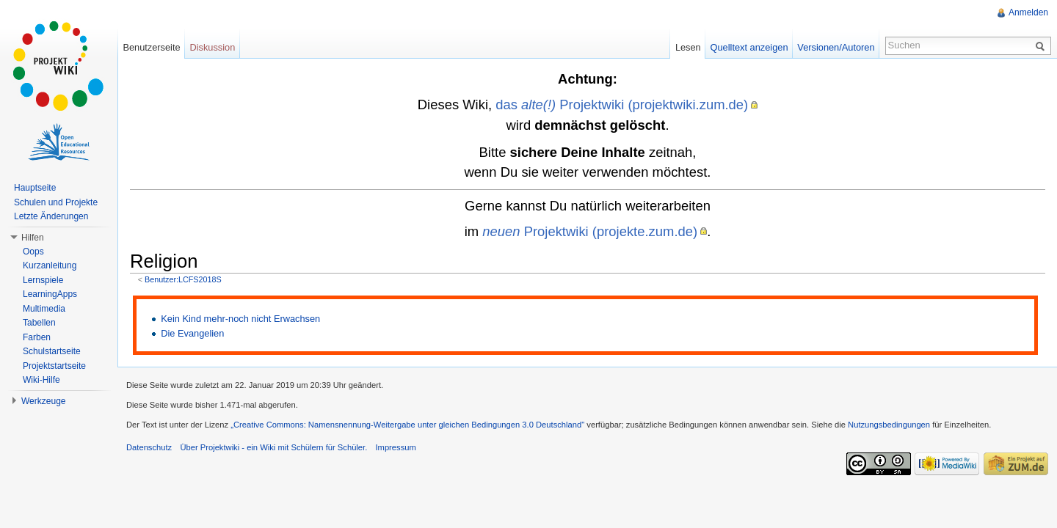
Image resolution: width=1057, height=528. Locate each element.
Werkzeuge (43, 401)
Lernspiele (43, 280)
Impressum (395, 447)
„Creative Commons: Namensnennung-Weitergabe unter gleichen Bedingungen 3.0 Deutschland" (407, 424)
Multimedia (44, 309)
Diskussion (212, 47)
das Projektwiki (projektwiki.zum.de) (621, 104)
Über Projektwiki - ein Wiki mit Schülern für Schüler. (273, 447)
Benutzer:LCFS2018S (183, 279)
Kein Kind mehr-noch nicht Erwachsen (240, 318)
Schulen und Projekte (56, 202)
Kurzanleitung (49, 265)
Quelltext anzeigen (749, 47)
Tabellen (39, 323)
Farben (37, 337)
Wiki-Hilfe (41, 380)
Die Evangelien (192, 333)
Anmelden (1028, 12)
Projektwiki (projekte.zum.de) (589, 231)
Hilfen (32, 237)
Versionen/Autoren (835, 47)
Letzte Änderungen (51, 216)
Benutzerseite (151, 47)
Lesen (688, 47)
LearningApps (50, 294)
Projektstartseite (54, 366)
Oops (33, 251)
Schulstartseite (52, 351)
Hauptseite (35, 188)
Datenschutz (149, 447)
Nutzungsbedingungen (889, 424)
